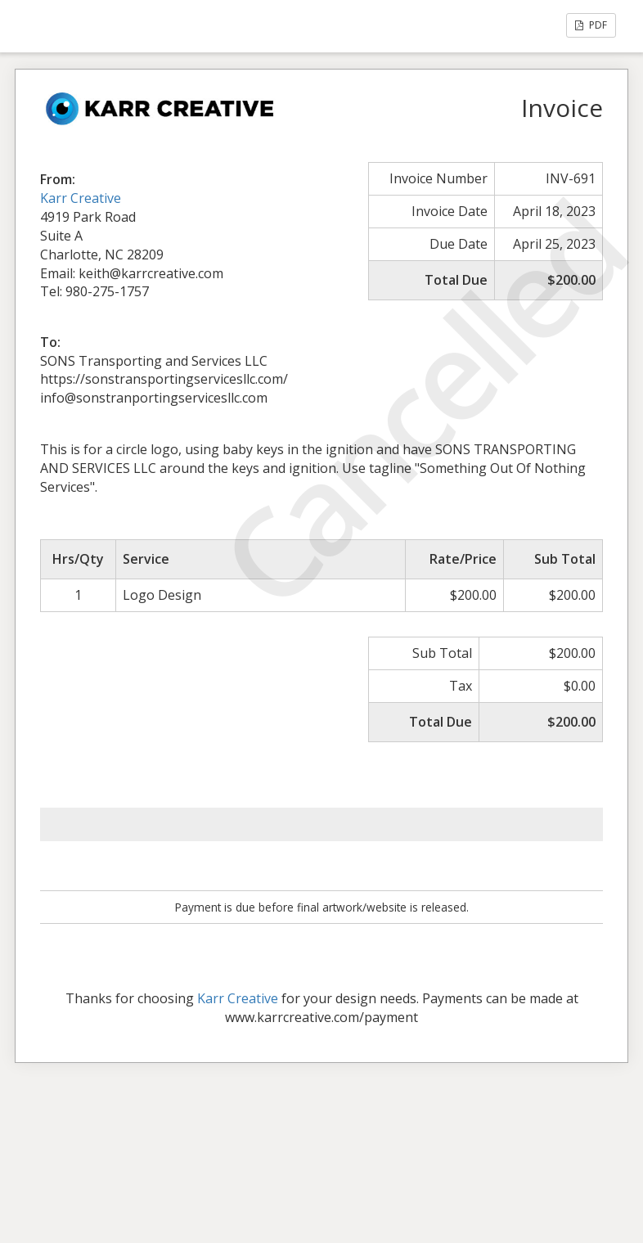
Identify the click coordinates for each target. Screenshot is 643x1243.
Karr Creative (80, 198)
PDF (591, 25)
